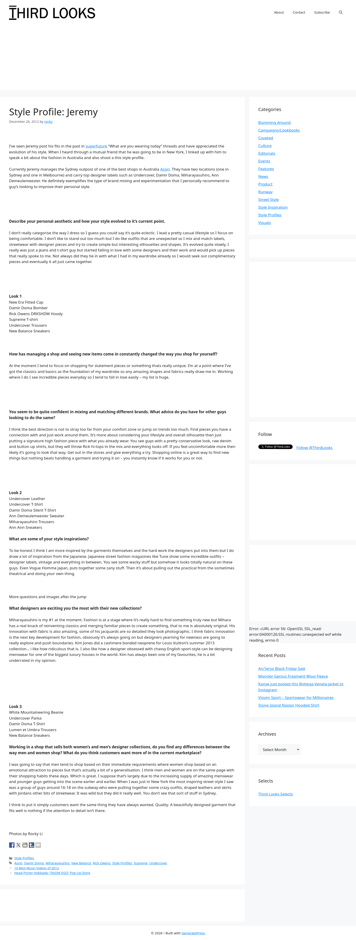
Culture (265, 145)
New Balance (81, 863)
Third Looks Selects (275, 794)
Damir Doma (34, 863)
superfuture (96, 146)
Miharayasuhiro (58, 863)
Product (265, 184)
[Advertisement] (178, 58)
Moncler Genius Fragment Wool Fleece (293, 676)
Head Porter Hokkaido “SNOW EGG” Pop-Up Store (52, 873)
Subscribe (322, 12)
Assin (165, 169)
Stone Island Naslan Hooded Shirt (288, 705)
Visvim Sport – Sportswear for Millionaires (296, 697)
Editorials (266, 153)
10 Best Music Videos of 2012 (36, 868)
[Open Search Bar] (340, 12)
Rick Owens (102, 863)
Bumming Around (274, 122)
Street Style (268, 199)
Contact (299, 12)
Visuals (264, 222)
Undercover (158, 863)
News (263, 176)
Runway (265, 191)
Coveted (265, 137)
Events (264, 161)
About (279, 12)
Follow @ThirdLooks (315, 447)
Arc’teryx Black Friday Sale (281, 668)
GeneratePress (193, 933)
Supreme (141, 863)
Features (266, 168)
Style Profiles (24, 858)
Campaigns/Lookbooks (279, 130)
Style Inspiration (273, 207)
